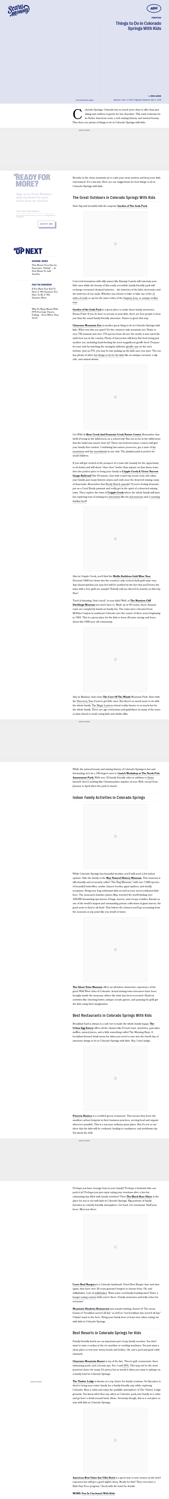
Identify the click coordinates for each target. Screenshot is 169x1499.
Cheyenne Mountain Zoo (87, 325)
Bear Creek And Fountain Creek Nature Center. (114, 434)
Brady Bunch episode (117, 484)
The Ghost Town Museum (87, 987)
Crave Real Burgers (84, 1284)
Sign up (44, 225)
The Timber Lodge (83, 1381)
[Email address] (36, 212)
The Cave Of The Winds (116, 697)
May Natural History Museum (123, 878)
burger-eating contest (84, 1297)
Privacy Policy (19, 218)
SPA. (126, 1365)
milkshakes (101, 1293)
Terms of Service (49, 217)
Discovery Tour (85, 701)
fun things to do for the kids (109, 355)
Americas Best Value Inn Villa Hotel (94, 1478)
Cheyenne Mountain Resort (89, 1361)
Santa (150, 777)
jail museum (136, 497)
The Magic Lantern (102, 705)
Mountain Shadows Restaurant (91, 1309)
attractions (114, 497)
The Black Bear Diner (139, 1196)
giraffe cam (132, 346)
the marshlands (98, 451)
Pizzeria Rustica (82, 1116)
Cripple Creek (116, 492)
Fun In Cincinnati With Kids (98, 1493)
